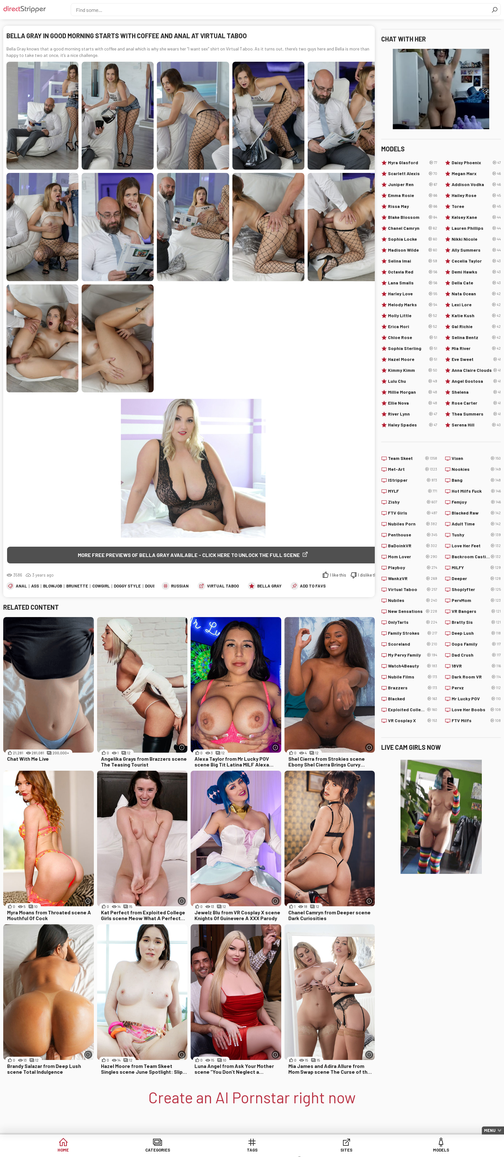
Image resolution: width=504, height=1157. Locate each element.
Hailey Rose (476, 195)
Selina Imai (412, 261)
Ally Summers (476, 250)
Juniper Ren (412, 184)
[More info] (182, 748)
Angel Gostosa (476, 381)
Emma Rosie (412, 195)
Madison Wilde (412, 250)
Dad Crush (476, 655)
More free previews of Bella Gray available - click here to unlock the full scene (189, 555)
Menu (490, 1130)
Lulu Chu (412, 381)
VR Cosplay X (412, 720)
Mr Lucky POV (476, 699)
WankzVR (412, 578)
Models (301, 1150)
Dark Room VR (476, 677)
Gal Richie (476, 326)
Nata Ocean (476, 294)
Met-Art (412, 469)
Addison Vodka (476, 184)
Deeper (476, 578)
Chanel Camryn (412, 228)
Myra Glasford (412, 162)
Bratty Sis (476, 622)
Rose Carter (476, 403)
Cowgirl (101, 586)
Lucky (350, 1150)
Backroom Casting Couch (476, 557)
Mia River (476, 348)
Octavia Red (412, 272)
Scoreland (412, 644)
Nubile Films (412, 677)
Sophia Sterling (412, 348)
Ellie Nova (412, 403)
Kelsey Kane (476, 217)
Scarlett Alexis (412, 173)
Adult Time (476, 524)
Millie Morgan (412, 392)
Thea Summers (476, 414)
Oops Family (476, 644)
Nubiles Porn (412, 524)
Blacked (412, 699)
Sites (252, 1150)
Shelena (476, 392)
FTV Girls (412, 513)
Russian (180, 586)
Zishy (412, 502)
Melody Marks (412, 305)
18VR (476, 666)
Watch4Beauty (412, 666)
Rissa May (412, 206)
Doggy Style (127, 586)
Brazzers (412, 688)
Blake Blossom (412, 217)
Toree (476, 206)
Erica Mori (412, 326)
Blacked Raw (476, 513)
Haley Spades (412, 425)
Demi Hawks (476, 272)
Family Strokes (412, 633)
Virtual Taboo (223, 586)
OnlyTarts (412, 622)
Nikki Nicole (476, 239)
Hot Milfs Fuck (476, 491)
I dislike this (369, 575)
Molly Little (412, 315)
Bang (476, 480)
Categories (153, 1150)
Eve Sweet (476, 359)
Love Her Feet (476, 546)
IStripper (412, 480)
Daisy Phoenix (476, 162)
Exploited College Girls (412, 709)
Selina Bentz (476, 337)
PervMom (476, 600)
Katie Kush (476, 315)
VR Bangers (476, 611)
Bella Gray (269, 586)
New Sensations (412, 611)
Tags (203, 1150)
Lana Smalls (412, 283)
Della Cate (476, 283)
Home (104, 1150)
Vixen (476, 458)
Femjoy (476, 502)
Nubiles (412, 600)
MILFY (476, 567)
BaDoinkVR (412, 546)
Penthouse (412, 535)
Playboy (412, 567)
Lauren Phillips (476, 228)
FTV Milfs (476, 720)
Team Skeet (412, 458)
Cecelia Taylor (476, 261)
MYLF (412, 491)
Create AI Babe (399, 1150)
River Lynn (412, 414)
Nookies (476, 469)
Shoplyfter (476, 589)
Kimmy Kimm (412, 370)
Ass (35, 586)
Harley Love (412, 294)
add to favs (313, 586)
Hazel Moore (412, 359)
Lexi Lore (476, 305)
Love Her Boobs (476, 709)
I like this (338, 575)
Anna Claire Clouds (476, 370)
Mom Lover (412, 557)
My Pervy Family (412, 655)
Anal (21, 586)
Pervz (476, 688)
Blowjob (52, 586)
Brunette (77, 586)
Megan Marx (476, 173)
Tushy (476, 535)
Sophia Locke (412, 239)
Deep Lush (476, 633)
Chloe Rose (412, 337)
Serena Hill (476, 425)
